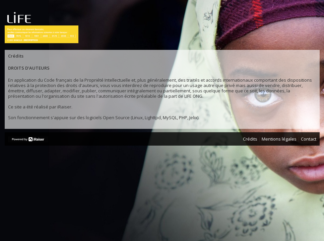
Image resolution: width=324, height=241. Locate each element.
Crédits (250, 139)
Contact (308, 139)
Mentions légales (279, 139)
